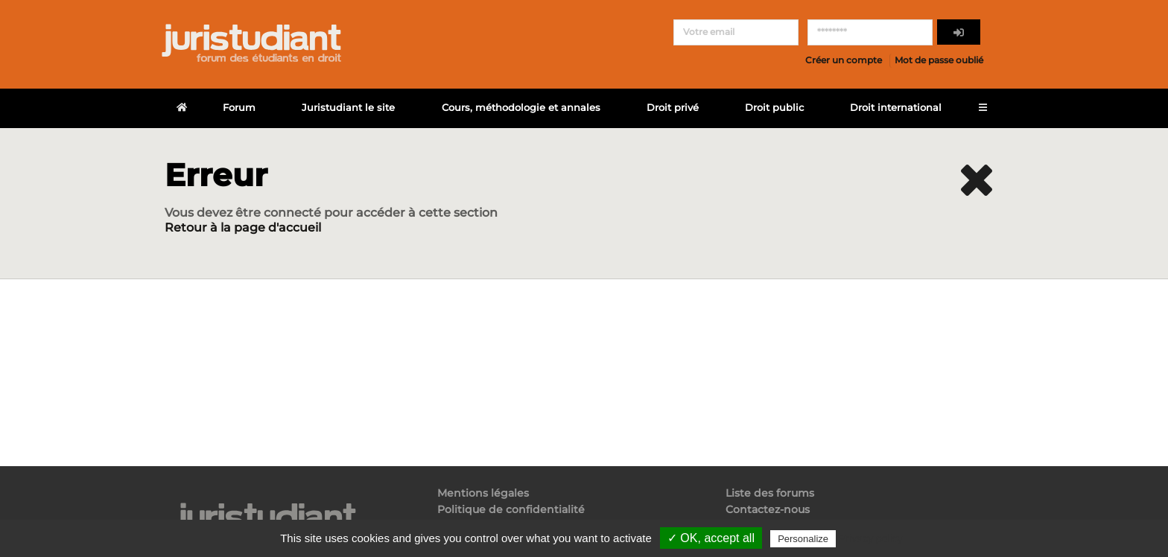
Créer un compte (843, 60)
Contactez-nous (768, 509)
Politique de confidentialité (511, 509)
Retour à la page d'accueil (243, 227)
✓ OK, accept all (711, 538)
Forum (239, 107)
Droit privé (673, 107)
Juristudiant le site (348, 107)
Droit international (896, 107)
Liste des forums (770, 493)
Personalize (803, 538)
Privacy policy (871, 538)
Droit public (774, 107)
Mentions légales (483, 493)
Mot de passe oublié (939, 60)
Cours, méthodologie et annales (521, 107)
